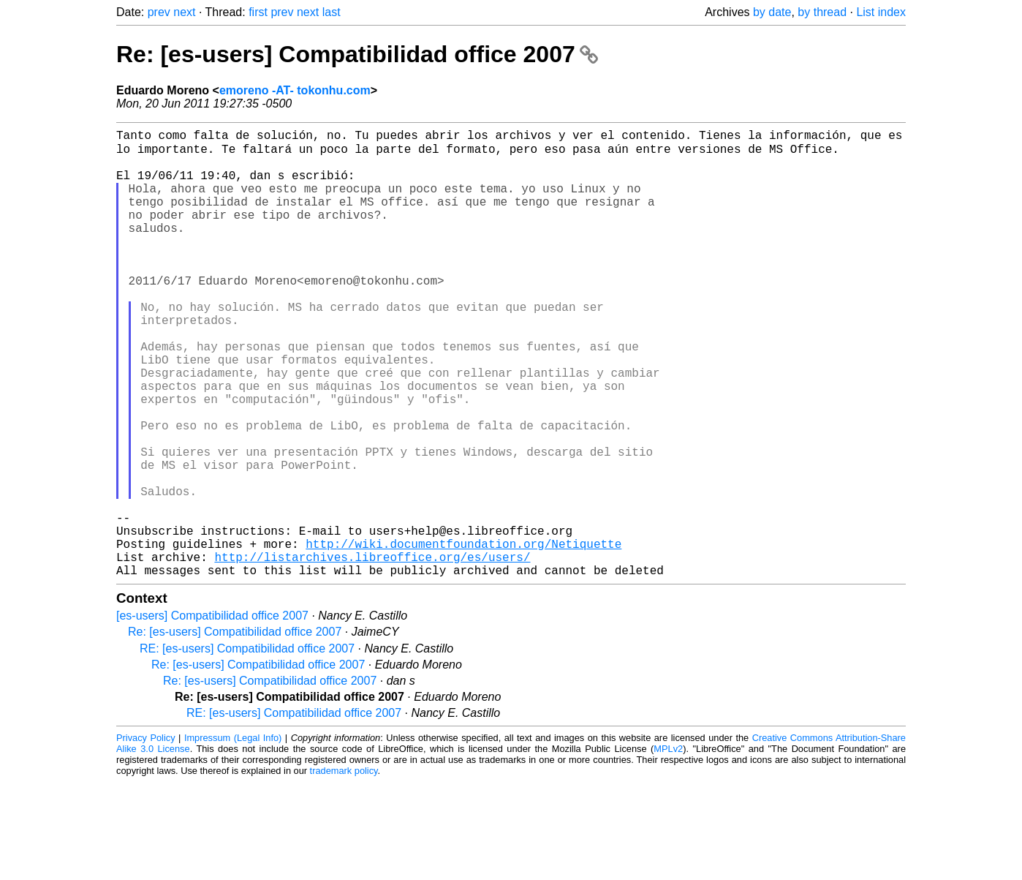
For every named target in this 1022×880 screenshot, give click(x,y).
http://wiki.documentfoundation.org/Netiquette (463, 636)
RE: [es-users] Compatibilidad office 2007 (247, 746)
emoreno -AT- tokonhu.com (295, 90)
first (258, 12)
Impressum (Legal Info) (232, 835)
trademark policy (344, 868)
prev (159, 12)
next (184, 12)
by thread (822, 12)
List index (881, 12)
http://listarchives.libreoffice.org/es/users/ (372, 652)
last (331, 12)
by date (772, 12)
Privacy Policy (145, 835)
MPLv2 (668, 846)
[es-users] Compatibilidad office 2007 (212, 713)
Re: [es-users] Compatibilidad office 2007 (357, 54)
